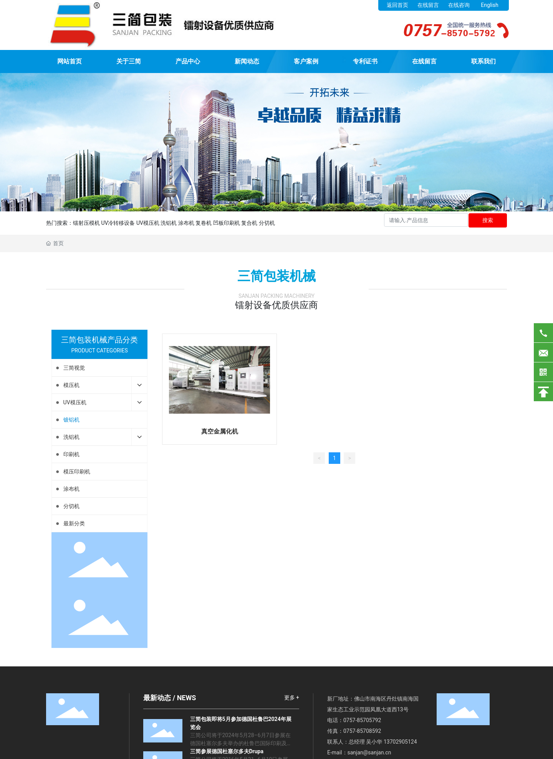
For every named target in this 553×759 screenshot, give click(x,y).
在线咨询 (459, 5)
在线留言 (428, 5)
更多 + (291, 697)
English (489, 5)
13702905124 (400, 742)
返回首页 (397, 5)
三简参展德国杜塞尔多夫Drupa (226, 751)
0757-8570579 (360, 720)
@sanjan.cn (377, 752)
